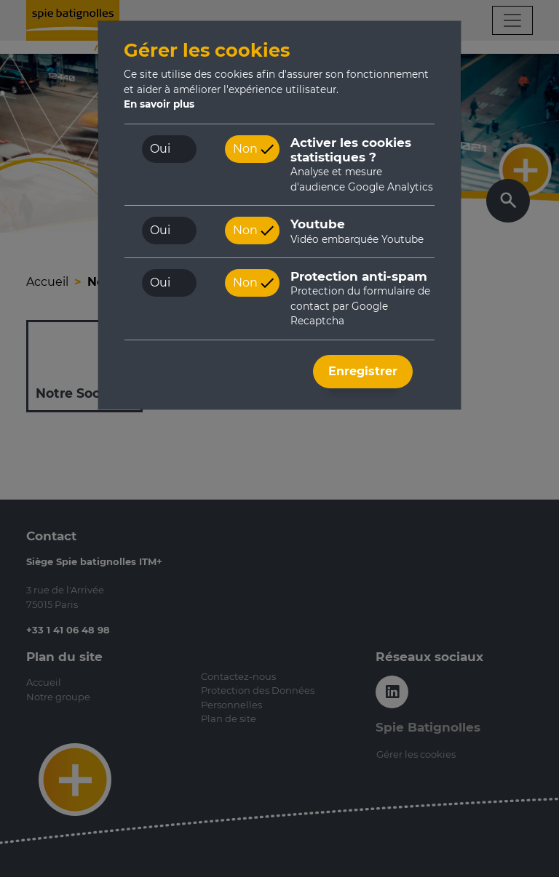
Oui (160, 149)
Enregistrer (362, 371)
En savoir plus (159, 104)
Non (245, 149)
